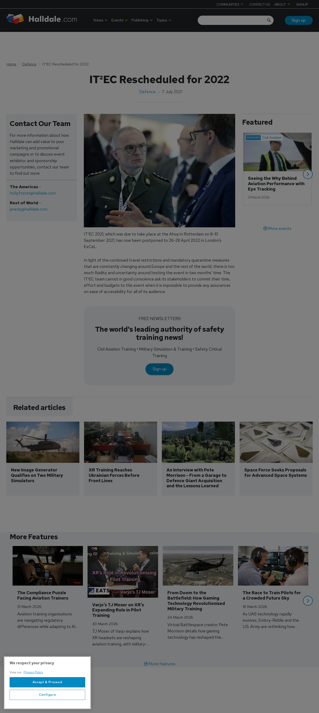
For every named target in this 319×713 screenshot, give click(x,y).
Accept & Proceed (47, 694)
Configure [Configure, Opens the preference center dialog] (47, 706)
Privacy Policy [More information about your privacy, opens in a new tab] (33, 684)
